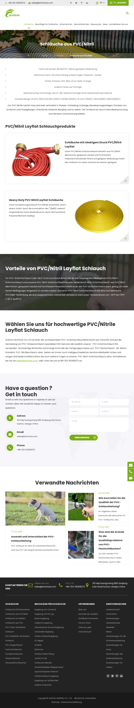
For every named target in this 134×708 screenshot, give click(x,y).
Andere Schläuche (43, 685)
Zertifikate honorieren (88, 618)
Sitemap (55, 702)
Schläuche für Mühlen (15, 618)
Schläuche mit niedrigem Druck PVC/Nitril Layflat (93, 144)
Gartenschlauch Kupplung (46, 676)
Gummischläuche (13, 649)
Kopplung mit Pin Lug (44, 614)
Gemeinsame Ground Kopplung (49, 627)
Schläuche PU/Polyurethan (17, 609)
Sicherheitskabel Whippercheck (49, 667)
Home (45, 55)
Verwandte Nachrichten (67, 483)
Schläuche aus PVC (14, 623)
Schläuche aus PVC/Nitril (81, 55)
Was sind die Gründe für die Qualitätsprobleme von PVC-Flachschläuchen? (111, 540)
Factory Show (84, 623)
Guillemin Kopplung (43, 623)
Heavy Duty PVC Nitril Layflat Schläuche (36, 200)
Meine (109, 631)
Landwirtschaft (113, 609)
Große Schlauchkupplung (46, 636)
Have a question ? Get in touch (28, 391)
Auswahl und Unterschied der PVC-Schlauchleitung (33, 538)
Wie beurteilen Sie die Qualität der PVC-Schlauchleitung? (112, 502)
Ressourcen (96, 25)
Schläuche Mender (43, 662)
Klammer (39, 649)
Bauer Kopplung (42, 618)
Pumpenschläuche (14, 654)
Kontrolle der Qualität (88, 614)
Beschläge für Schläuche (46, 25)
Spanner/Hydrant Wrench (46, 671)
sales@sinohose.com (40, 2)
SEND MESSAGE (86, 438)
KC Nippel (39, 640)
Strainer (38, 645)
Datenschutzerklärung (72, 702)
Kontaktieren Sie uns (118, 25)
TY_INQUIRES (118, 3)
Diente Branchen (81, 25)
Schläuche (29, 25)
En (101, 2)
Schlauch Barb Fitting (44, 654)
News (105, 25)
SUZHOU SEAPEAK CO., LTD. (60, 698)
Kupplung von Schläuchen (46, 680)
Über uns (82, 609)
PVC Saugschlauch (14, 645)
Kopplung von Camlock (45, 609)
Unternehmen (66, 25)
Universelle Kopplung (44, 631)
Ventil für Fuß (41, 658)
